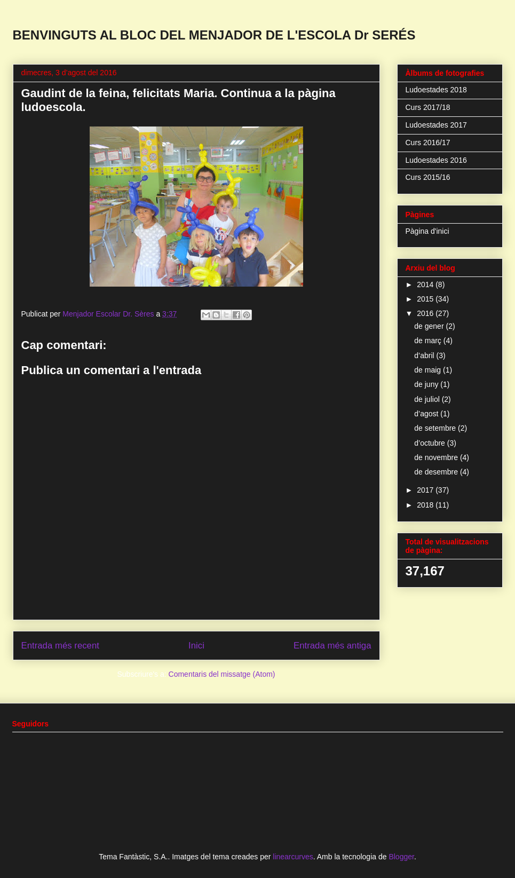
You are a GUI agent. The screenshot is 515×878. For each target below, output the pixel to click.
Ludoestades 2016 (436, 160)
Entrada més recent (60, 645)
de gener (430, 326)
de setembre (436, 428)
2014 (426, 284)
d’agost (427, 413)
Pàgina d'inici (427, 231)
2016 (426, 313)
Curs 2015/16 (428, 177)
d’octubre (430, 443)
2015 (426, 299)
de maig (428, 370)
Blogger (401, 856)
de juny (427, 384)
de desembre (437, 472)
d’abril (425, 355)
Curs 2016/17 (428, 142)
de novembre (437, 457)
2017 (426, 490)
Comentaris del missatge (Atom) (222, 674)
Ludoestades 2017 (436, 125)
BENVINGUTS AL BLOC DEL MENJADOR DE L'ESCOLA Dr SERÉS (214, 35)
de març (428, 340)
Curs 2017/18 (428, 107)
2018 (426, 505)
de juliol (427, 399)
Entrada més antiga (332, 645)
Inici (196, 645)
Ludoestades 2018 (436, 89)
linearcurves (293, 856)
